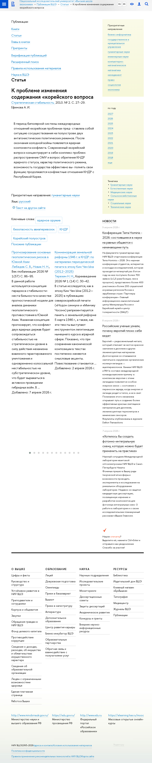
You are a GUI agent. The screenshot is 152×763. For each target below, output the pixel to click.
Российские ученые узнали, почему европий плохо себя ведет (122, 331)
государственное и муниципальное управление (118, 43)
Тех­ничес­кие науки (121, 207)
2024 (110, 128)
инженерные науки (118, 56)
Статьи (16, 35)
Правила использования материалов (36, 68)
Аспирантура (53, 612)
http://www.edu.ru (91, 715)
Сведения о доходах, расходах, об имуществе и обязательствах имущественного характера (26, 653)
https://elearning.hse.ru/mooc (126, 715)
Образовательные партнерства (56, 641)
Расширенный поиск (25, 62)
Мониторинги (87, 590)
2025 (110, 123)
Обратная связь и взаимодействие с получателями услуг (57, 652)
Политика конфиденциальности (28, 750)
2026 (110, 118)
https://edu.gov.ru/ (63, 715)
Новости (109, 221)
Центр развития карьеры (60, 627)
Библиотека (120, 575)
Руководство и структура (20, 583)
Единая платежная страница (22, 693)
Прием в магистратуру (58, 605)
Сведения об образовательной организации (21, 669)
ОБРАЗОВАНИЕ (56, 569)
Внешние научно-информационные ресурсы (90, 628)
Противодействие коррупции (22, 639)
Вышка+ (49, 599)
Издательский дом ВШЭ (127, 581)
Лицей (49, 575)
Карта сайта (88, 756)
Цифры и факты (20, 575)
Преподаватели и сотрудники (21, 601)
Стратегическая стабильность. (33, 102)
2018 (110, 157)
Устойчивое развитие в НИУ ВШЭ (25, 592)
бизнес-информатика (119, 34)
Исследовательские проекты (91, 583)
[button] (30, 453)
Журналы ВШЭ (122, 609)
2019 (110, 152)
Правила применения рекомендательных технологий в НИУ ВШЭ (46, 756)
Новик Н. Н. (41, 266)
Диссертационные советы (90, 598)
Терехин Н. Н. (64, 276)
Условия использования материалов (72, 745)
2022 (110, 138)
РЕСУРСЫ (120, 569)
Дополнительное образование (55, 619)
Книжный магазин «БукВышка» (123, 589)
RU (119, 4)
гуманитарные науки (119, 51)
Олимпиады (52, 587)
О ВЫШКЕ (18, 569)
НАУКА (84, 569)
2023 (110, 133)
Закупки (16, 615)
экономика (114, 89)
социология (114, 84)
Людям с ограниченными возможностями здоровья (26, 682)
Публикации (19, 21)
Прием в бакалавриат (58, 593)
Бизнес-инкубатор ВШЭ (59, 633)
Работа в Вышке (20, 701)
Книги (15, 29)
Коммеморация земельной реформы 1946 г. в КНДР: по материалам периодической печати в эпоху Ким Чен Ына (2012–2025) (74, 261)
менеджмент (115, 74)
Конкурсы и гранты (90, 618)
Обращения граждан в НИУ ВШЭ (24, 623)
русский (24, 201)
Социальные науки (121, 203)
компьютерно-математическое (117, 63)
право (111, 79)
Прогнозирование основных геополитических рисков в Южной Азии (31, 257)
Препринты (19, 48)
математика (114, 70)
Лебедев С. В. (22, 266)
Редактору (118, 744)
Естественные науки (122, 188)
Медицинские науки (121, 192)
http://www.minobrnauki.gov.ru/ (29, 715)
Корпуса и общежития (24, 609)
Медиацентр (121, 603)
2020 (110, 147)
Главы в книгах (20, 42)
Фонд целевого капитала (26, 631)
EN (124, 4)
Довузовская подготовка (60, 581)
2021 (110, 143)
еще (110, 162)
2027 (110, 113)
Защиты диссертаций (92, 606)
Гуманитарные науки (121, 184)
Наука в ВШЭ (20, 74)
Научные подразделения (94, 575)
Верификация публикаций (29, 55)
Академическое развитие (94, 612)
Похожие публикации (26, 244)
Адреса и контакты (43, 745)
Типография (120, 596)
